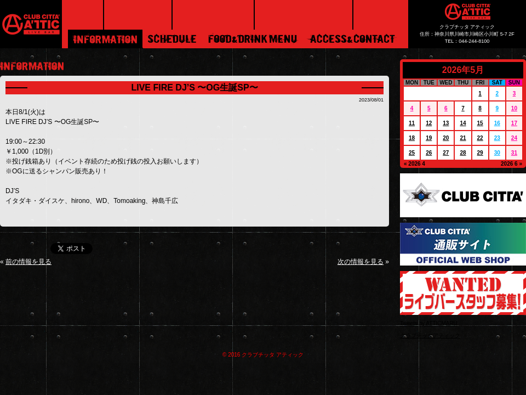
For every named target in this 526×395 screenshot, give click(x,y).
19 (429, 138)
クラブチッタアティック (430, 335)
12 (429, 123)
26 (429, 153)
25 (412, 153)
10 (514, 108)
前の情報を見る (28, 262)
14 (463, 123)
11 (412, 123)
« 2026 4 (414, 164)
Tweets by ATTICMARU (429, 323)
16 (497, 123)
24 (514, 138)
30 (497, 153)
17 (514, 123)
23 (497, 138)
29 (480, 153)
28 (463, 153)
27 (446, 153)
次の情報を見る (361, 262)
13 (446, 123)
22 (480, 138)
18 (412, 138)
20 (446, 138)
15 (480, 123)
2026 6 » (511, 164)
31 (514, 153)
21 (463, 138)
